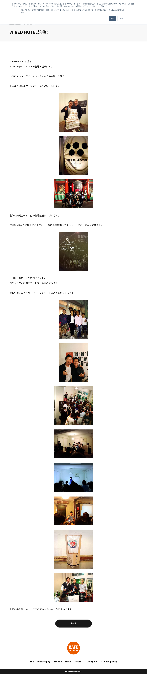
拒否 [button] (121, 18)
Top (32, 661)
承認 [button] (112, 18)
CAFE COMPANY (73, 648)
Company (92, 661)
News (68, 661)
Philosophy (43, 661)
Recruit (79, 661)
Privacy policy (109, 661)
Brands (58, 661)
